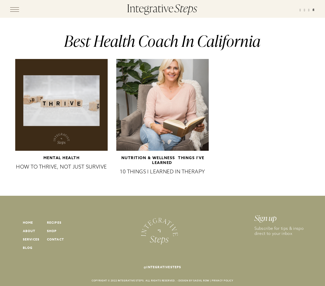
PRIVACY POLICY (222, 280)
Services (31, 239)
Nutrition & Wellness (148, 157)
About (29, 231)
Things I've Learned (178, 160)
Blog (28, 248)
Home (28, 222)
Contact (55, 239)
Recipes (54, 222)
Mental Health (61, 157)
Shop (52, 231)
